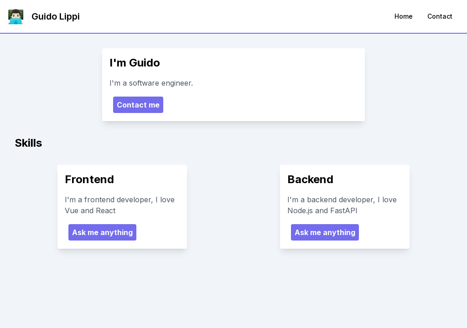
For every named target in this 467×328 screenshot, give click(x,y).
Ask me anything (102, 232)
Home (403, 16)
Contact (439, 16)
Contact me (138, 104)
